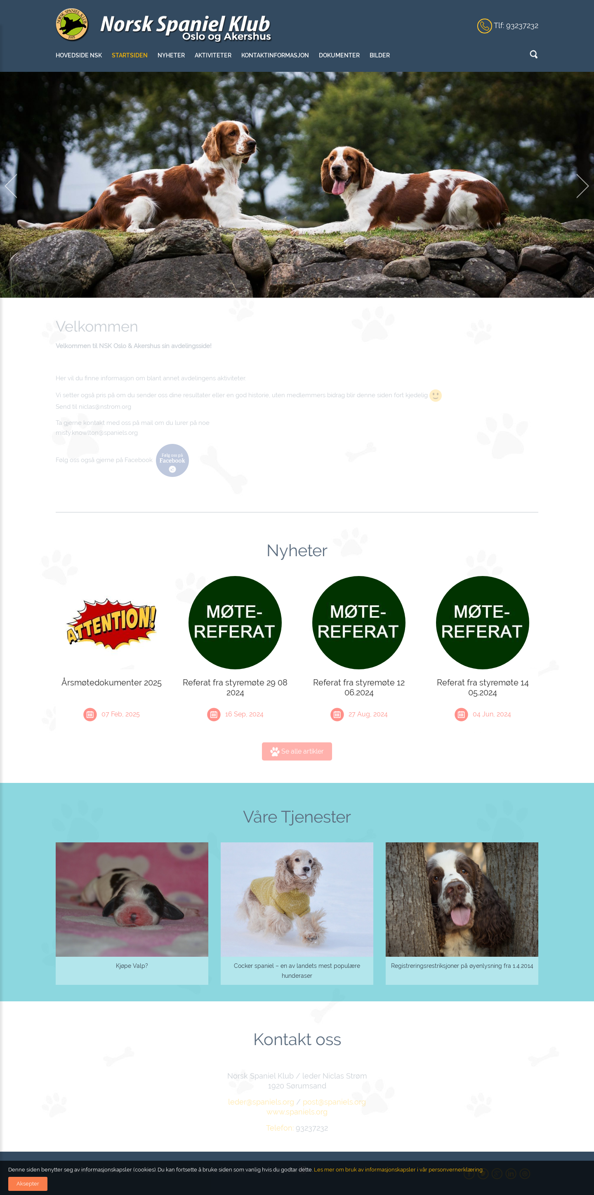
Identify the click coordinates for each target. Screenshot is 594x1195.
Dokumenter (339, 55)
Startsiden (130, 55)
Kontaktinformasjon (275, 55)
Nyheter (171, 55)
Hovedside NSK (79, 55)
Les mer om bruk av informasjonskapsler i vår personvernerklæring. (398, 1170)
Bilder (380, 55)
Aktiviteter (213, 55)
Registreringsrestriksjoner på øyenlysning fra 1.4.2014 (462, 966)
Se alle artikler (297, 755)
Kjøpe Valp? (132, 966)
